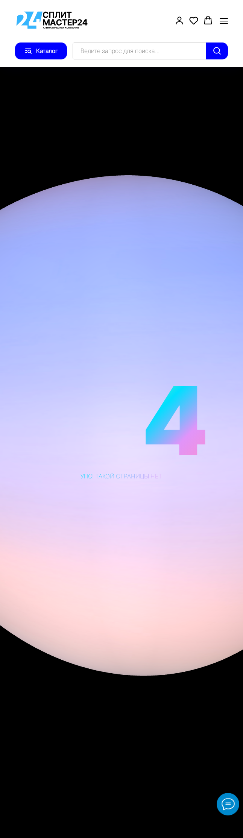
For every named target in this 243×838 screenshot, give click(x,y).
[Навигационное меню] (224, 21)
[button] (179, 20)
